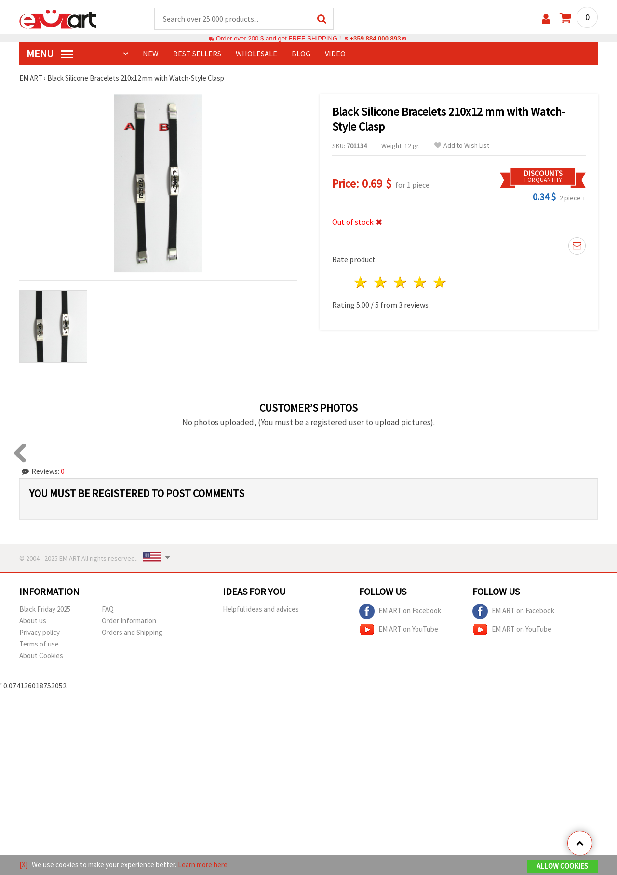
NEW (151, 53)
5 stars (440, 282)
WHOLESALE (256, 53)
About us (32, 620)
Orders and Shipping (132, 632)
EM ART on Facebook (400, 611)
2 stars (381, 282)
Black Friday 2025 (44, 609)
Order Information (129, 620)
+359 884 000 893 (375, 38)
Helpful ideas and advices (261, 609)
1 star (361, 282)
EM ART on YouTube (398, 629)
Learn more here (203, 864)
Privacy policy (39, 632)
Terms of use (39, 643)
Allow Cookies (562, 866)
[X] (23, 864)
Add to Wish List (461, 145)
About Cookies (41, 655)
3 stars (401, 282)
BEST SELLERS (197, 53)
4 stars (420, 282)
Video (335, 53)
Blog (301, 53)
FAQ (108, 609)
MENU (50, 53)
